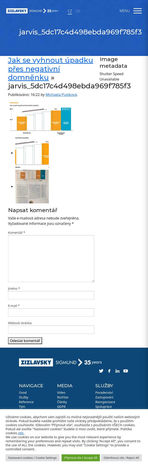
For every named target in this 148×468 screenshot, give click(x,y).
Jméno (14, 288)
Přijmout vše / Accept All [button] (80, 458)
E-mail (14, 306)
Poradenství (104, 392)
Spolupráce (103, 406)
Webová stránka (20, 323)
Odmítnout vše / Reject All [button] (121, 458)
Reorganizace (105, 402)
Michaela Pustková (61, 94)
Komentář (16, 232)
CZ (70, 11)
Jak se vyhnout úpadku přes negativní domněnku (50, 69)
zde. (21, 433)
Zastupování (104, 397)
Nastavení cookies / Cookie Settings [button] (32, 458)
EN (78, 11)
